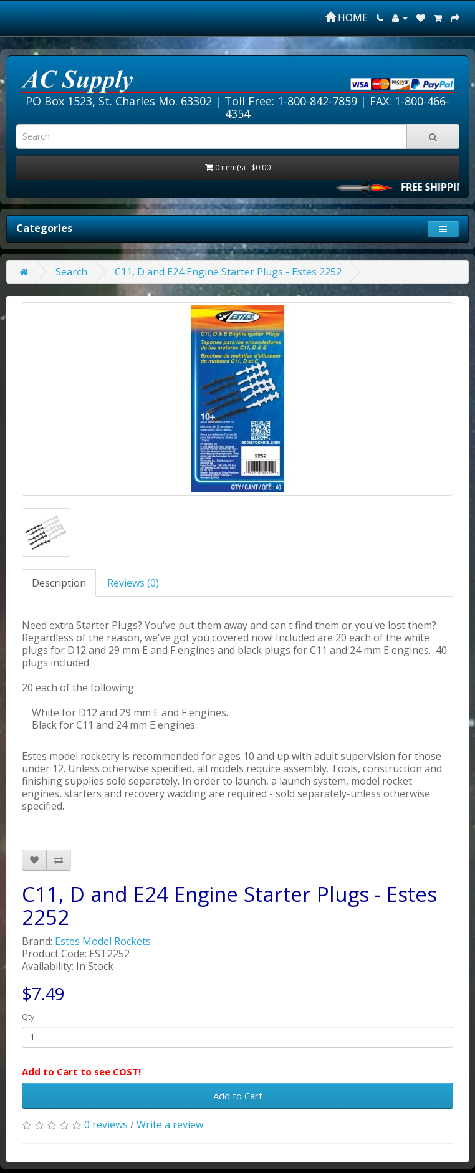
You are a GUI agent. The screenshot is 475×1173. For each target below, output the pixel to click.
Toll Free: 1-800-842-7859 (290, 100)
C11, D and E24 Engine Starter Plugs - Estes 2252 (228, 272)
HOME (346, 17)
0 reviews (106, 1124)
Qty (28, 1017)
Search (71, 272)
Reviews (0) (133, 583)
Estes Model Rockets (103, 941)
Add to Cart (237, 1095)
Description (59, 583)
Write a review (170, 1124)
